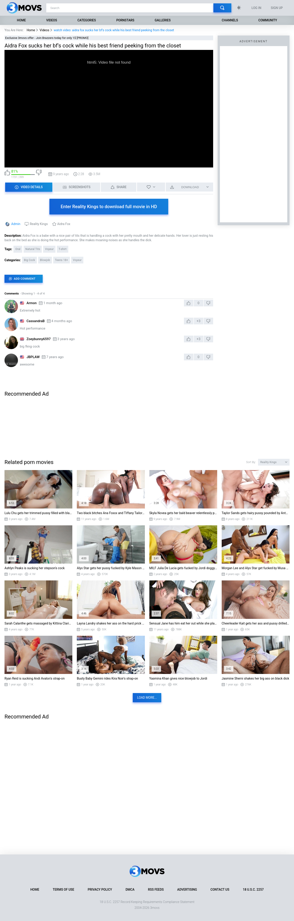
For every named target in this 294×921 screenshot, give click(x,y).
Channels (230, 20)
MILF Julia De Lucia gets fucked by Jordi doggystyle (183, 568)
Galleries (163, 20)
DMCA (130, 889)
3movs (154, 908)
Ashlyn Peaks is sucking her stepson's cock (34, 568)
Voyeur (49, 249)
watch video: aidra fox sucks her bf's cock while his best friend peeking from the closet (114, 30)
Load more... (147, 697)
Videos (51, 20)
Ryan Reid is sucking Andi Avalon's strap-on (34, 678)
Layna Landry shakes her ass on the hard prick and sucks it (111, 623)
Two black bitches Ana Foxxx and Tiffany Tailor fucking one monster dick (111, 513)
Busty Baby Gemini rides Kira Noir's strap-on (107, 678)
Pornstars (125, 20)
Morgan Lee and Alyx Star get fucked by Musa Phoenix (256, 568)
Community (267, 20)
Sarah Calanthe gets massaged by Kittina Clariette (38, 623)
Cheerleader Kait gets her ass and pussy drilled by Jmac (256, 623)
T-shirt (62, 249)
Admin (15, 224)
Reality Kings (39, 224)
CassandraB (36, 321)
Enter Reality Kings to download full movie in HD (109, 206)
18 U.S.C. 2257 (253, 889)
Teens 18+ (61, 260)
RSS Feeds (156, 889)
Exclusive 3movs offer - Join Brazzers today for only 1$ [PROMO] (46, 38)
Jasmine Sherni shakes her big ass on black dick (255, 678)
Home (21, 20)
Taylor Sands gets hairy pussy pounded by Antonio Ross (256, 513)
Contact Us (219, 889)
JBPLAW (33, 357)
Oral (17, 249)
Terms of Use (63, 889)
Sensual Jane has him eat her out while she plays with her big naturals (183, 623)
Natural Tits (32, 249)
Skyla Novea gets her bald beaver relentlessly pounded (183, 513)
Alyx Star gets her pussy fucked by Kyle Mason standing (111, 568)
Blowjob (45, 260)
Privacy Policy (100, 889)
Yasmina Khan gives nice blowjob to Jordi (178, 678)
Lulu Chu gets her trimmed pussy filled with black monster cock (38, 513)
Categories (86, 20)
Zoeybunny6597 (39, 339)
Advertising (187, 889)
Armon (32, 303)
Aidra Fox (63, 224)
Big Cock (29, 260)
